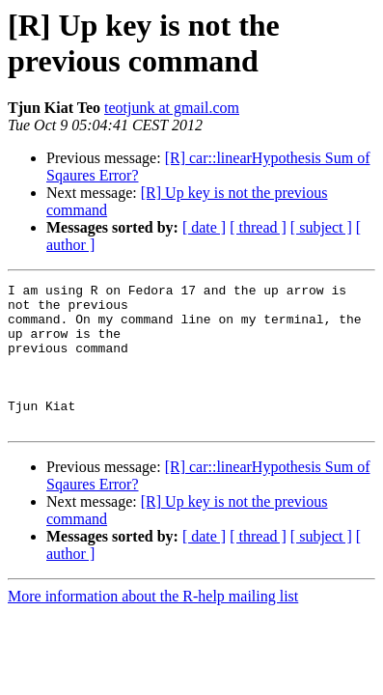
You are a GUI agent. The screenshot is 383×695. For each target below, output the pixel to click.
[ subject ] (321, 227)
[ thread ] (258, 227)
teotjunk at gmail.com (171, 107)
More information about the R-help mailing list (153, 625)
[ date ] (204, 227)
